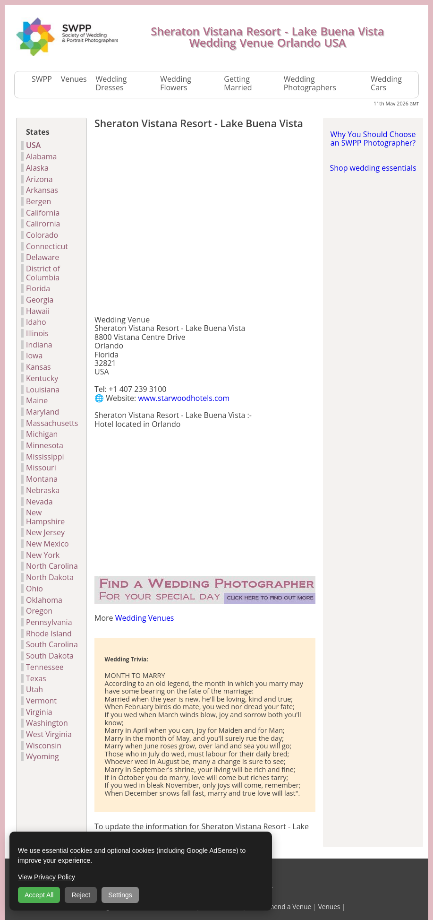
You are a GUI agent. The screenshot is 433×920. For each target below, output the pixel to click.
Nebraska (42, 490)
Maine (37, 400)
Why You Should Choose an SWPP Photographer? (373, 138)
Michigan (42, 434)
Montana (42, 479)
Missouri (41, 467)
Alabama (41, 156)
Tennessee (45, 667)
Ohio (34, 588)
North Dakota (50, 577)
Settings (120, 895)
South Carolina (52, 644)
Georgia (39, 299)
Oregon (39, 611)
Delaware (42, 257)
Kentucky (42, 378)
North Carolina (52, 566)
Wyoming (42, 756)
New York (42, 555)
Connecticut (47, 246)
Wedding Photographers (310, 83)
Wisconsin (43, 745)
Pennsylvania (49, 622)
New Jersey (45, 532)
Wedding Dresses (111, 83)
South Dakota (50, 655)
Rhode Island (49, 633)
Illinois (37, 333)
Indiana (39, 344)
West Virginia (49, 734)
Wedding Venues (144, 618)
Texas (36, 678)
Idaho (36, 322)
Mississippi (45, 456)
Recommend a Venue (279, 906)
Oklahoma (44, 600)
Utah (34, 689)
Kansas (38, 367)
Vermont (41, 700)
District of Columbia (43, 273)
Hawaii (38, 311)
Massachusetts (52, 423)
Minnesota (44, 445)
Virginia (39, 712)
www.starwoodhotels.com (183, 398)
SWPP (42, 79)
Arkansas (42, 190)
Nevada (39, 501)
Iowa (34, 355)
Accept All (39, 895)
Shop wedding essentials (373, 168)
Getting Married (238, 83)
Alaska (37, 168)
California (42, 212)
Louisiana (42, 389)
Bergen (38, 201)
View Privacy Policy (46, 877)
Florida (38, 288)
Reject (80, 895)
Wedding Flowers (175, 83)
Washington (47, 723)
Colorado (42, 235)
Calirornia (43, 223)
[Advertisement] (204, 224)
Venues (74, 79)
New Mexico (47, 543)
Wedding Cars (386, 83)
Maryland (42, 412)
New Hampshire (45, 517)
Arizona (39, 179)
